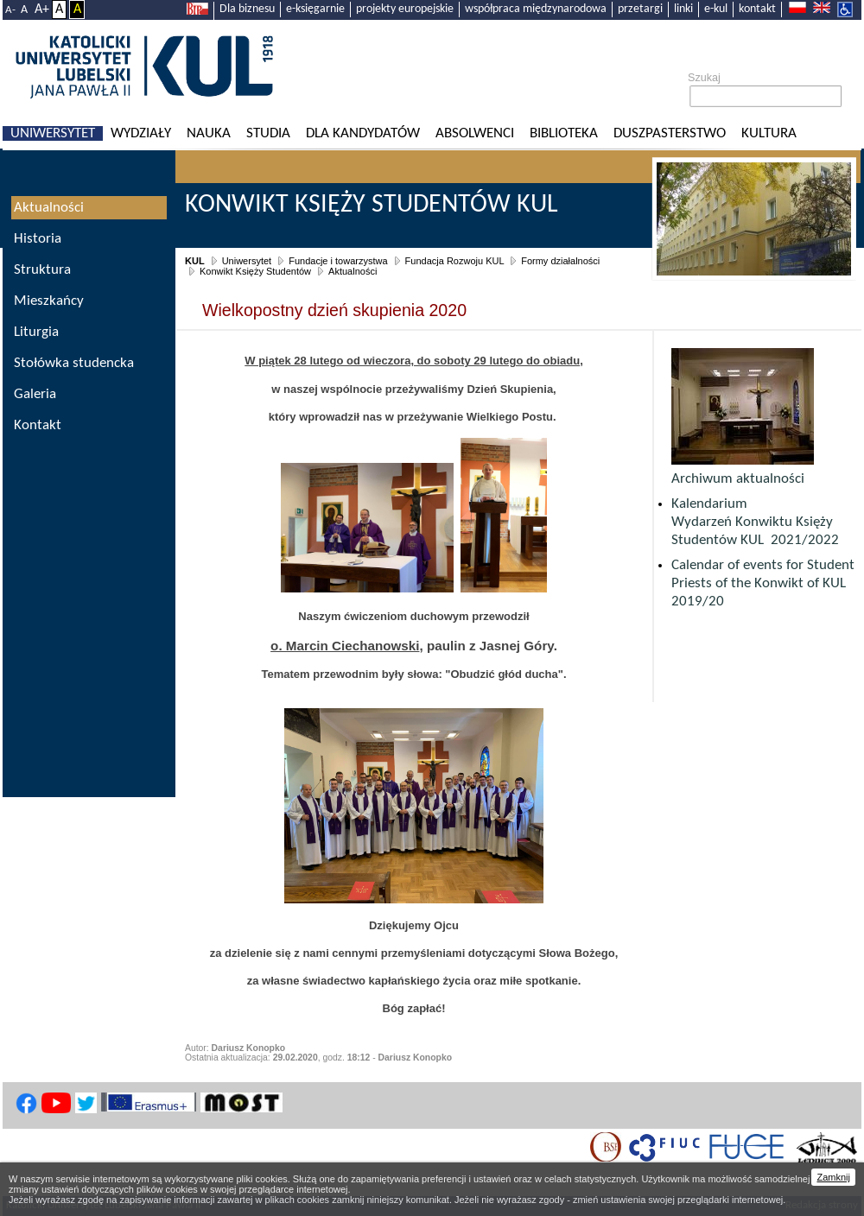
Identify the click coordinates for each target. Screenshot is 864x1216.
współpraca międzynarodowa (536, 9)
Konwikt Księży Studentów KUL (371, 205)
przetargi (640, 9)
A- (10, 10)
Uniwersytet (52, 133)
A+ (42, 9)
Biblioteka (564, 133)
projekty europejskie (405, 9)
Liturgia (36, 332)
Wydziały (141, 133)
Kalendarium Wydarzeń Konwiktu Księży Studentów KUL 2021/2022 (755, 522)
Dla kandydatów (363, 133)
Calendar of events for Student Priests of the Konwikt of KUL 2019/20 (762, 583)
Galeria (35, 394)
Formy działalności (560, 261)
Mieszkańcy (49, 301)
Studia (268, 133)
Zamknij (833, 1177)
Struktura (42, 270)
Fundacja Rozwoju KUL (455, 261)
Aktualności (352, 271)
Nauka (209, 133)
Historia (37, 238)
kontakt (757, 9)
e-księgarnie (315, 9)
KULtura (769, 133)
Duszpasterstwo (669, 133)
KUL (195, 261)
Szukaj (704, 78)
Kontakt (37, 425)
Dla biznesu (247, 9)
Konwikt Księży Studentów (255, 271)
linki (683, 9)
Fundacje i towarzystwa (338, 261)
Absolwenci (474, 133)
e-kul (715, 9)
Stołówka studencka (74, 363)
